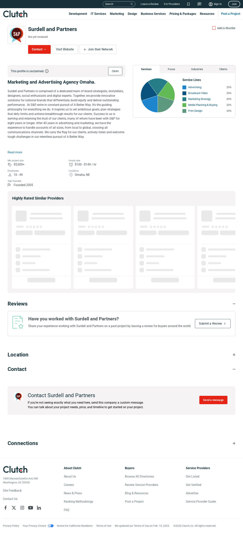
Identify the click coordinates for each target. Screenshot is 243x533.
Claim (115, 71)
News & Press (73, 493)
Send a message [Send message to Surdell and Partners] (213, 400)
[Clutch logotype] (15, 469)
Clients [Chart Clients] (223, 69)
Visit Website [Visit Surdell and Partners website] (65, 49)
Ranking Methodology (78, 501)
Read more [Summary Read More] (15, 152)
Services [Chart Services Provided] (146, 69)
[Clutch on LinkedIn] (39, 507)
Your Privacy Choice (34, 525)
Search (109, 4)
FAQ (66, 510)
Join (234, 4)
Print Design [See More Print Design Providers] (195, 110)
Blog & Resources (136, 493)
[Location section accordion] (121, 355)
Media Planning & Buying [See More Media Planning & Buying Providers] (202, 104)
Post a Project (230, 14)
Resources (207, 14)
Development (78, 14)
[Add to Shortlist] (223, 28)
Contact (37, 49)
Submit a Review (210, 323)
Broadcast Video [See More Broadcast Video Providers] (198, 93)
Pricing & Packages (183, 14)
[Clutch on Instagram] (22, 507)
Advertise (192, 493)
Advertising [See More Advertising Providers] (194, 87)
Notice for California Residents (75, 525)
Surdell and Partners (52, 29)
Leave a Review (150, 4)
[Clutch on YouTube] (30, 507)
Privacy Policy (11, 525)
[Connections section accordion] (121, 443)
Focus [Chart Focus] (171, 69)
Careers (69, 485)
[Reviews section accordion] (121, 304)
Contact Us (10, 499)
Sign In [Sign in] (218, 4)
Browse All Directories (139, 476)
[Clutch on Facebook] (5, 507)
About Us (70, 476)
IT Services (98, 14)
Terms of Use (103, 525)
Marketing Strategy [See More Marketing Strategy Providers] (199, 99)
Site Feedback (12, 490)
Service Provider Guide (201, 501)
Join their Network (100, 49)
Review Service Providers (141, 485)
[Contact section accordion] (121, 369)
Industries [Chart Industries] (197, 69)
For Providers (172, 4)
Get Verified (193, 485)
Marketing (117, 14)
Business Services (153, 14)
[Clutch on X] (14, 507)
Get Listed (192, 476)
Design (132, 14)
